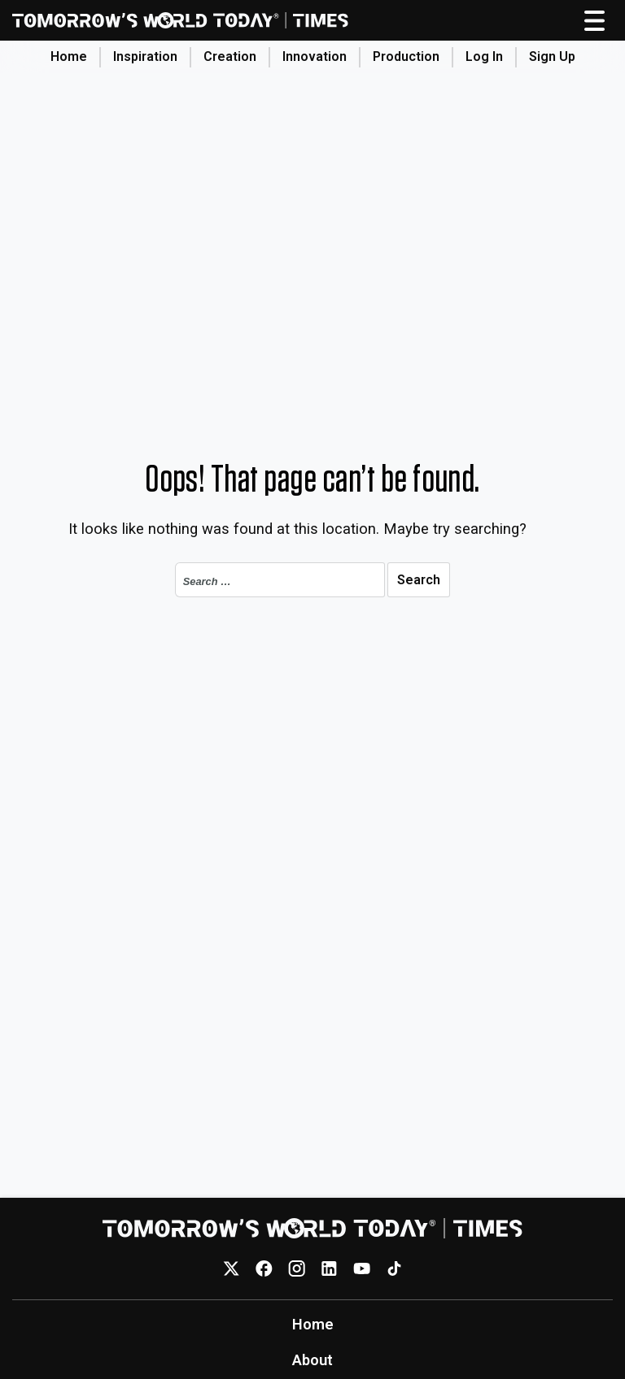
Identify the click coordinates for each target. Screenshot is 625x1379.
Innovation (314, 56)
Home (68, 56)
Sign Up (552, 56)
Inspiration (145, 56)
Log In (484, 56)
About (312, 1359)
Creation (229, 56)
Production (406, 56)
